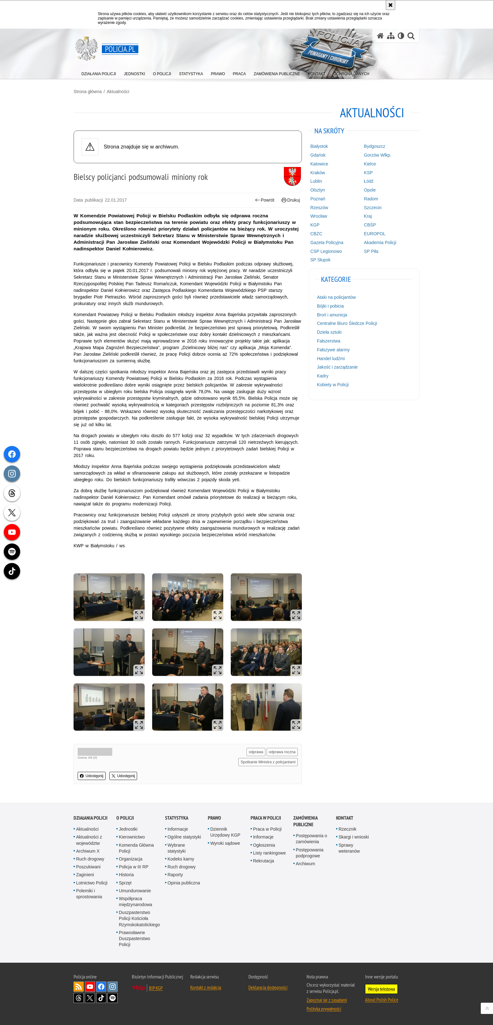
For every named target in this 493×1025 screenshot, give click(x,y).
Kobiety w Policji (333, 384)
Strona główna (88, 91)
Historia (126, 874)
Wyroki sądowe (225, 843)
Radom (371, 198)
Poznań (317, 198)
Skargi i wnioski (354, 836)
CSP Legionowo (326, 251)
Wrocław (318, 216)
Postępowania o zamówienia (311, 838)
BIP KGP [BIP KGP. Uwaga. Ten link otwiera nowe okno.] (156, 988)
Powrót (264, 200)
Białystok (319, 146)
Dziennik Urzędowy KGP (225, 832)
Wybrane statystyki (177, 848)
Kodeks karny (181, 858)
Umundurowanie (135, 890)
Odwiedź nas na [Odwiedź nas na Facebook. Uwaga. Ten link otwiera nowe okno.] (101, 987)
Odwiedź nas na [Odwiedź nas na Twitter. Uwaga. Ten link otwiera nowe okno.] (90, 998)
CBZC (316, 233)
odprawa (256, 752)
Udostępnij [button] (91, 776)
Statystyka (176, 818)
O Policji (125, 818)
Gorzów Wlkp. (377, 155)
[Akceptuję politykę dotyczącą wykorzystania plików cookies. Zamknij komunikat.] (390, 5)
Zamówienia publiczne (305, 821)
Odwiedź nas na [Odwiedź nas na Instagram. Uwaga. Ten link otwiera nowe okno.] (113, 987)
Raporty (175, 874)
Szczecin (373, 207)
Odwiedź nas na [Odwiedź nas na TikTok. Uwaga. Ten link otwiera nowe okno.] (101, 998)
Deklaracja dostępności (267, 987)
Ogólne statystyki (184, 836)
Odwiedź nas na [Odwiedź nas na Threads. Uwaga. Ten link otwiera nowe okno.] (79, 998)
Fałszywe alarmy (333, 349)
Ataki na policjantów (336, 297)
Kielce (370, 163)
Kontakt (344, 818)
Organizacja (130, 858)
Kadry (323, 375)
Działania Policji (91, 818)
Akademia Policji (380, 242)
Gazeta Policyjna (326, 242)
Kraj (368, 216)
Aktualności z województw (89, 839)
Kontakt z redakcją (205, 987)
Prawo (214, 818)
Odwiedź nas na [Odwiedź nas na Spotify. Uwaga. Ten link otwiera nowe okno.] (113, 998)
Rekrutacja (263, 860)
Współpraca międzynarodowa (135, 901)
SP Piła (371, 251)
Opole (370, 189)
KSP (368, 172)
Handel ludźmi (331, 358)
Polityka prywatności (324, 1009)
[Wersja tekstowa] (401, 36)
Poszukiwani (88, 866)
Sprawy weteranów (349, 848)
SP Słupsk (320, 259)
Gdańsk (317, 155)
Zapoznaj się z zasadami (327, 1000)
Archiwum (305, 863)
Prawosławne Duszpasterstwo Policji (134, 938)
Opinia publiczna (184, 882)
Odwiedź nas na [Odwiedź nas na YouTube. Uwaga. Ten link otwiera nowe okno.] (90, 987)
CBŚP (370, 224)
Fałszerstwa (329, 340)
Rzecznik (348, 829)
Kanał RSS (79, 987)
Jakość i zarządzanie (337, 367)
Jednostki (128, 829)
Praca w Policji (266, 818)
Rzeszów (319, 207)
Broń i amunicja (332, 314)
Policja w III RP (133, 866)
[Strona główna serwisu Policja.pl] (380, 36)
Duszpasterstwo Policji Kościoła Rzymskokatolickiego (139, 918)
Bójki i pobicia (330, 306)
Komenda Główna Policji (136, 848)
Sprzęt (125, 882)
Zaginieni (85, 874)
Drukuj (290, 200)
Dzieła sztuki (329, 332)
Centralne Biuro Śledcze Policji (347, 323)
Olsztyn (317, 189)
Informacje (178, 829)
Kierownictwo (132, 836)
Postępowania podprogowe (310, 852)
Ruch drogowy (90, 858)
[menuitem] (99, 72)
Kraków (317, 172)
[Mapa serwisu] (391, 36)
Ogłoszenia (264, 845)
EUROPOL (374, 233)
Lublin (316, 181)
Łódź (369, 181)
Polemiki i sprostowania (89, 893)
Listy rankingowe (269, 852)
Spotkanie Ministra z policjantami (268, 762)
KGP (315, 224)
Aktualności (118, 91)
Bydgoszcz (374, 146)
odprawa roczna (282, 752)
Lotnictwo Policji (92, 882)
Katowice (319, 163)
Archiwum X (88, 851)
